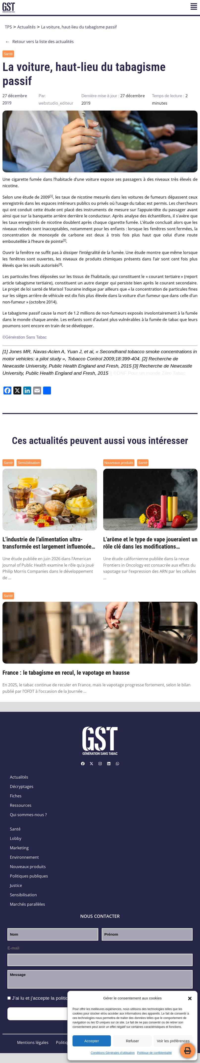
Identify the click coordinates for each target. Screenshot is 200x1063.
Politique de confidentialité (154, 1053)
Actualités (26, 27)
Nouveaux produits (118, 463)
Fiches (16, 796)
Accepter (91, 1041)
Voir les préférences (173, 1041)
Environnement (24, 857)
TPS (8, 27)
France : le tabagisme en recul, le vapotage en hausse (65, 672)
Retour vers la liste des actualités (39, 41)
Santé (8, 54)
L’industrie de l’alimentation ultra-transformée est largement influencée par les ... (46, 543)
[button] (189, 998)
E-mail (13, 948)
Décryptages (21, 786)
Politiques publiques (29, 876)
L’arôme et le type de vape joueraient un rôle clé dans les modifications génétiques (150, 543)
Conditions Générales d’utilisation (113, 1053)
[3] (135, 366)
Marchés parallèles (27, 904)
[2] (144, 358)
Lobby (15, 838)
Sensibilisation (29, 463)
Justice (16, 885)
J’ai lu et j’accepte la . (62, 998)
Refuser (132, 1041)
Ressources (20, 805)
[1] (5, 351)
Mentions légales (33, 1042)
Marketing (19, 848)
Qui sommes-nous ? (28, 814)
